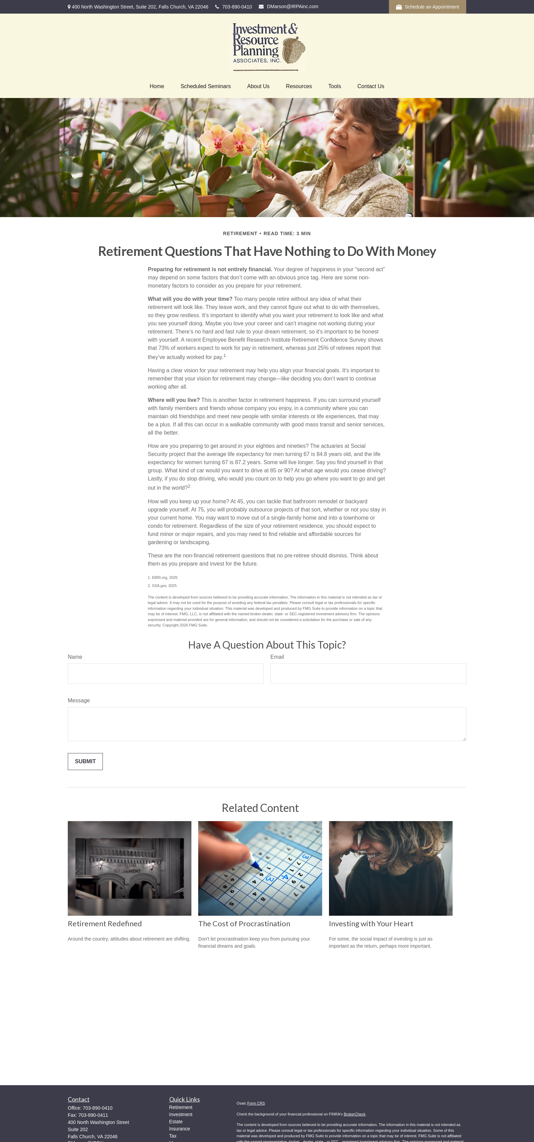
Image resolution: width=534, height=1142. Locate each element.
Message (79, 700)
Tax (173, 1136)
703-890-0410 (233, 7)
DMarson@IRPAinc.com (288, 6)
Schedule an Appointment (427, 7)
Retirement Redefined (105, 923)
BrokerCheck (354, 1114)
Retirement (180, 1107)
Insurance (179, 1128)
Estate (176, 1121)
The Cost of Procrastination (244, 923)
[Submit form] (85, 761)
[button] (156, 86)
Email (277, 657)
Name (75, 657)
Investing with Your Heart (371, 923)
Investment (180, 1114)
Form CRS (256, 1103)
